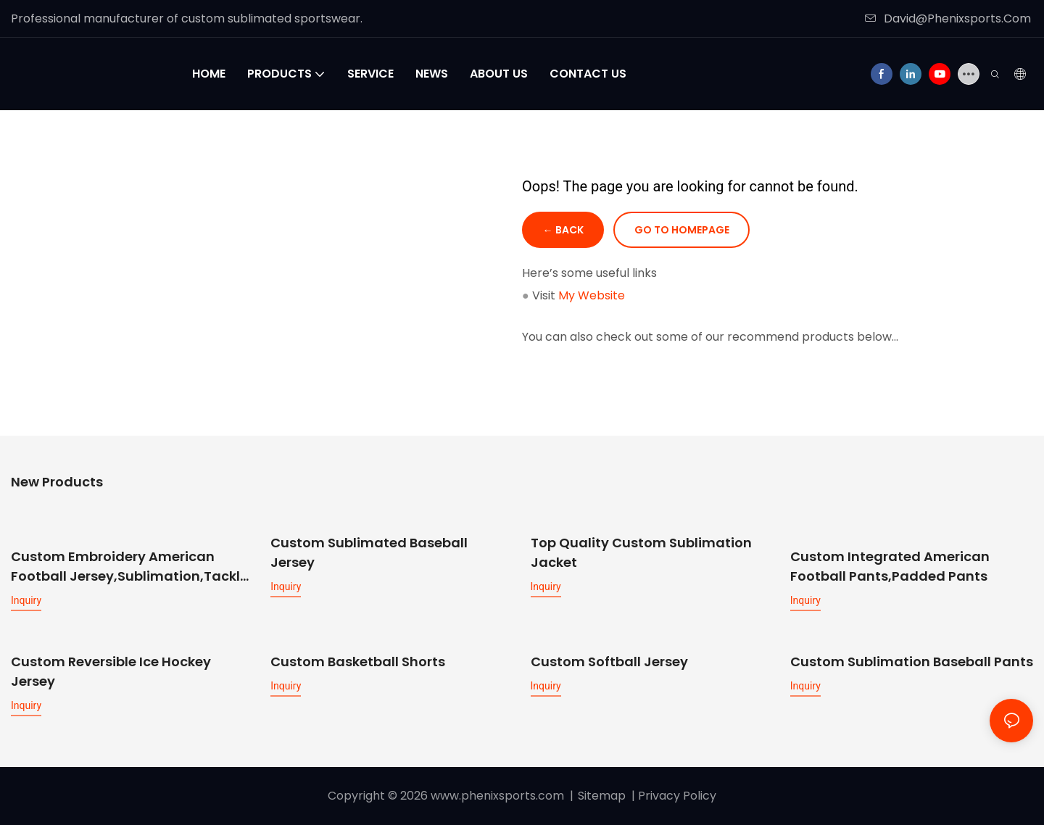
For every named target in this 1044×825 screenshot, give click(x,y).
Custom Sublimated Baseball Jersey (369, 553)
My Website (591, 296)
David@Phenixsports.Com (948, 18)
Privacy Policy (677, 795)
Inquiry (26, 600)
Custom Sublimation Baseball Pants (911, 661)
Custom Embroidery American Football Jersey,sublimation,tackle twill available (129, 566)
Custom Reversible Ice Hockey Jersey (111, 670)
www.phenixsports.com (497, 795)
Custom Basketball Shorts (357, 661)
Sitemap (602, 795)
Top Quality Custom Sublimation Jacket (641, 553)
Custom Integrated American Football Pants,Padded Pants (890, 553)
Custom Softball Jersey (609, 661)
